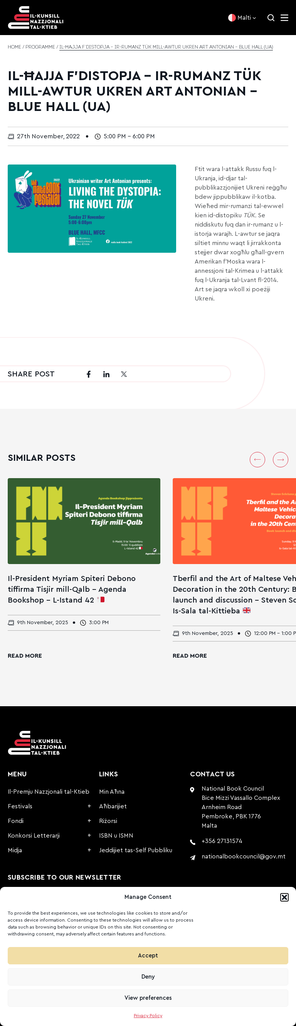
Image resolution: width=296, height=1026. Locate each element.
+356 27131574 (222, 841)
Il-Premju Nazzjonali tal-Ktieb (48, 792)
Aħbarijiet (113, 806)
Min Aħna (111, 792)
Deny (148, 977)
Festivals (20, 806)
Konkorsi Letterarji (34, 836)
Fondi (16, 821)
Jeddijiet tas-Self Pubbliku (135, 850)
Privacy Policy (148, 1015)
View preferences (148, 998)
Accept (148, 956)
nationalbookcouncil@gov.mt (244, 856)
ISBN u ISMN (116, 836)
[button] (284, 897)
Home (14, 47)
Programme (40, 47)
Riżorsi (108, 821)
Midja (15, 850)
